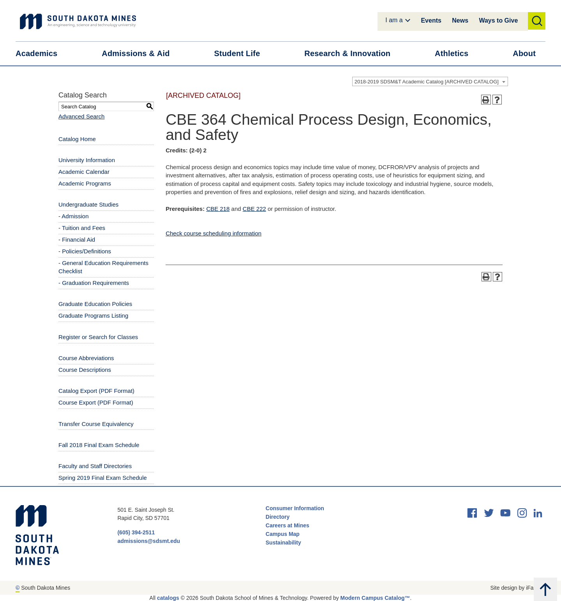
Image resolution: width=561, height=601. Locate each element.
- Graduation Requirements (93, 282)
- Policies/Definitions (84, 251)
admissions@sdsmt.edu (148, 541)
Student (242, 53)
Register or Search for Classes (98, 337)
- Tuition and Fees (81, 227)
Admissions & (140, 53)
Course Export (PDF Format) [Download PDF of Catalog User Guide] (95, 402)
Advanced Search (81, 116)
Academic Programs (84, 183)
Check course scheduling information (213, 233)
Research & (352, 53)
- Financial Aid (76, 239)
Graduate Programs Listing (93, 315)
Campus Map (283, 534)
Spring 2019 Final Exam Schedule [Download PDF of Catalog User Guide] (102, 477)
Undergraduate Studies (88, 204)
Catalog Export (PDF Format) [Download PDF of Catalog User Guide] (96, 390)
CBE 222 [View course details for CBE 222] (254, 208)
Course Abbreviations (86, 358)
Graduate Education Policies (95, 303)
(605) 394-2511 (136, 532)
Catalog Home (77, 139)
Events (431, 20)
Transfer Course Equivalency (96, 424)
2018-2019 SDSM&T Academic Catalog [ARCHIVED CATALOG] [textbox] (427, 82)
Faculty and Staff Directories (95, 466)
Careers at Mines (287, 525)
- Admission (73, 216)
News (460, 20)
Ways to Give (498, 20)
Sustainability (284, 542)
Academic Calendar (83, 171)
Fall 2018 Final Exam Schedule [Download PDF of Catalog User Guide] (98, 445)
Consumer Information (295, 508)
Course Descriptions (84, 369)
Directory (277, 517)
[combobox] (430, 81)
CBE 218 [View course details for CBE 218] (217, 208)
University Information (86, 160)
